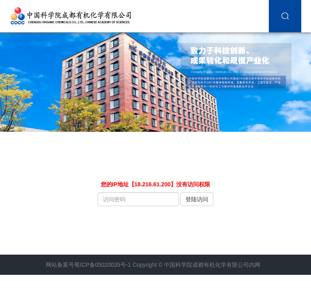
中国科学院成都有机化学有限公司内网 (212, 264)
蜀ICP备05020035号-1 (102, 264)
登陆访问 (196, 199)
